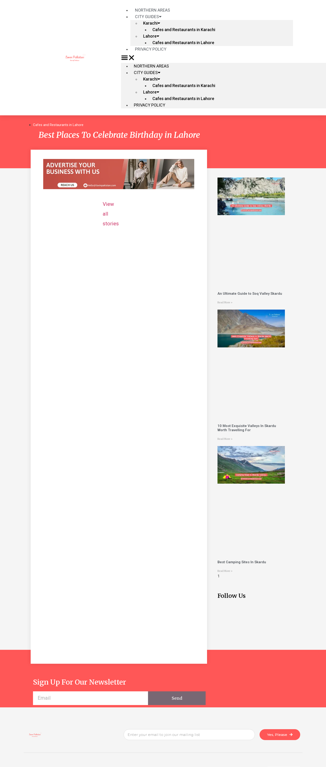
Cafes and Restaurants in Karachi (183, 29)
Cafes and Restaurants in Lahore (183, 42)
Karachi (151, 23)
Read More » (224, 302)
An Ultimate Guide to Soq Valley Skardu (249, 293)
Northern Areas (151, 66)
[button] (207, 57)
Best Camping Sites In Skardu (241, 562)
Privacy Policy (150, 49)
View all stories (160, 204)
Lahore (151, 36)
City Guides (148, 16)
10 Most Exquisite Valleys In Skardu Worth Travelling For (246, 428)
